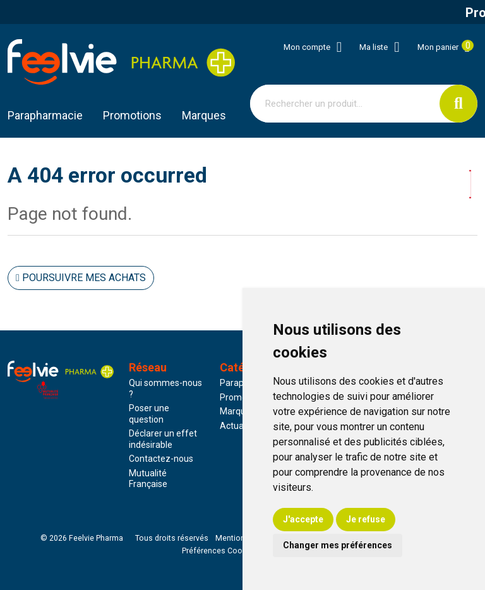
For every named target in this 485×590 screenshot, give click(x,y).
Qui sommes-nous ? (165, 388)
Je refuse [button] (365, 519)
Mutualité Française (148, 479)
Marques (204, 115)
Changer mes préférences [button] (337, 545)
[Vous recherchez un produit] (345, 104)
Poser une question (149, 413)
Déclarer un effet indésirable (163, 439)
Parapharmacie (45, 115)
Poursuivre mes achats (81, 278)
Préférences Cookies (219, 550)
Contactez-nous (161, 459)
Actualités (240, 426)
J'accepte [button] (303, 519)
